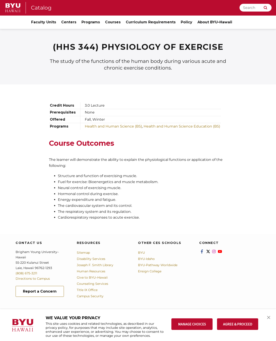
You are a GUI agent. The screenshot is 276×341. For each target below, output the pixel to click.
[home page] (13, 7)
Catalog (41, 7)
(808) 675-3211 (26, 273)
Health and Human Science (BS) (113, 126)
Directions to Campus (33, 279)
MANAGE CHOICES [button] (192, 324)
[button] (268, 317)
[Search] (255, 8)
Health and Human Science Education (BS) (182, 126)
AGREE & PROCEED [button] (237, 324)
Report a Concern (40, 291)
